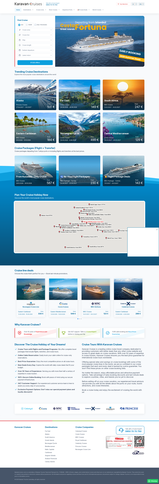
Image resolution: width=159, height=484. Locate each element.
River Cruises (53, 10)
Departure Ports (67, 10)
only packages (42, 25)
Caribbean (48, 452)
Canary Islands (50, 461)
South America (50, 437)
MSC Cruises (79, 437)
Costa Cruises (80, 434)
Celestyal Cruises (81, 431)
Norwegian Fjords (51, 443)
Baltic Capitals (49, 449)
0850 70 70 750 (51, 5)
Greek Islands (49, 440)
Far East (47, 431)
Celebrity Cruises (81, 443)
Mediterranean (50, 446)
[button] (82, 222)
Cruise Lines (40, 10)
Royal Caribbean (81, 440)
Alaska (47, 434)
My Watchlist (124, 4)
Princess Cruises (80, 446)
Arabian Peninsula (51, 458)
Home (18, 10)
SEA (22, 25)
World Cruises (96, 10)
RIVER (30, 25)
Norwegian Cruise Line (83, 449)
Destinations (27, 10)
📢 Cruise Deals (82, 10)
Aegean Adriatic (50, 455)
